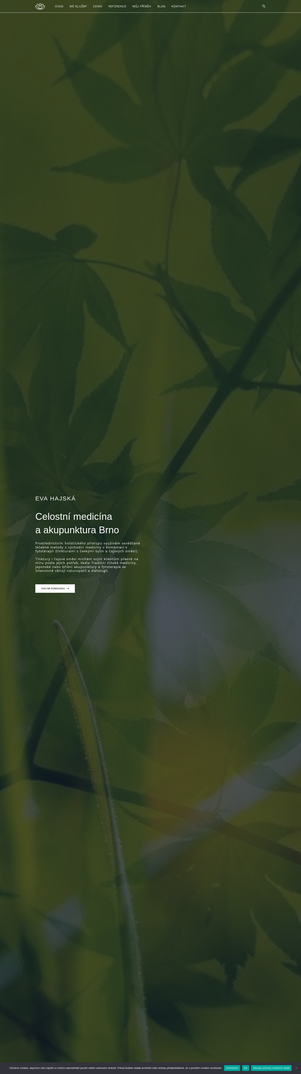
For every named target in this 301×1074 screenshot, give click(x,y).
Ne (245, 1068)
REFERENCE (117, 6)
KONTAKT (178, 6)
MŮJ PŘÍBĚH (141, 6)
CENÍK (97, 6)
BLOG (161, 6)
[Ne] (296, 1068)
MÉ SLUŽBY (78, 6)
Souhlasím (232, 1068)
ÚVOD (59, 6)
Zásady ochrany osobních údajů (271, 1068)
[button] (264, 6)
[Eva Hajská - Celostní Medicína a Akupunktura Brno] (40, 6)
